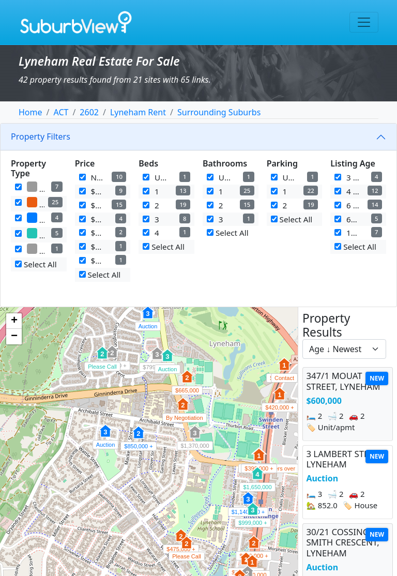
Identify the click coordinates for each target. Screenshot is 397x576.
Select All (36, 264)
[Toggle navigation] (363, 22)
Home (30, 112)
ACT (60, 112)
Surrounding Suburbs (219, 112)
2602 (89, 112)
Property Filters (40, 136)
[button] (105, 436)
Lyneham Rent (138, 112)
